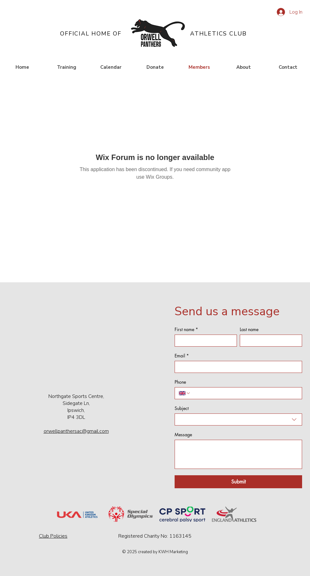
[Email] (236, 367)
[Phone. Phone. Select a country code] (185, 393)
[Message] (238, 454)
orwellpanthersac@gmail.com (76, 431)
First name (186, 329)
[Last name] (269, 340)
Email (182, 355)
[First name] (204, 340)
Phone (180, 382)
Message (183, 434)
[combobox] (238, 419)
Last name (249, 329)
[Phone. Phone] (244, 393)
